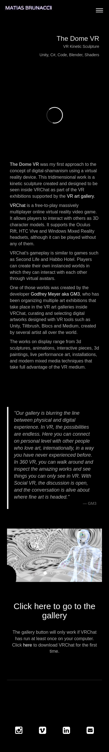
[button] (14, 555)
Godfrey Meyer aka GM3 (55, 294)
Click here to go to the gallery (55, 611)
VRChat (17, 205)
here (27, 645)
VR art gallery (80, 196)
